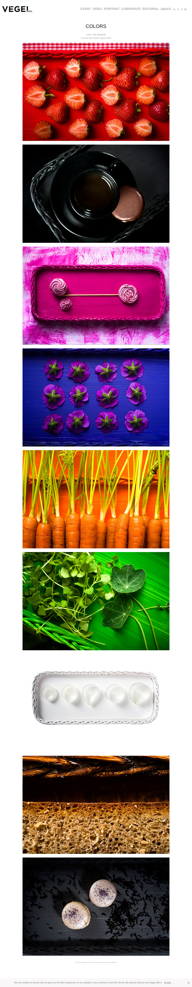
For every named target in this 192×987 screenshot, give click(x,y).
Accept (167, 982)
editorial (150, 9)
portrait (112, 9)
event (86, 9)
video (97, 9)
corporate (131, 9)
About (166, 9)
